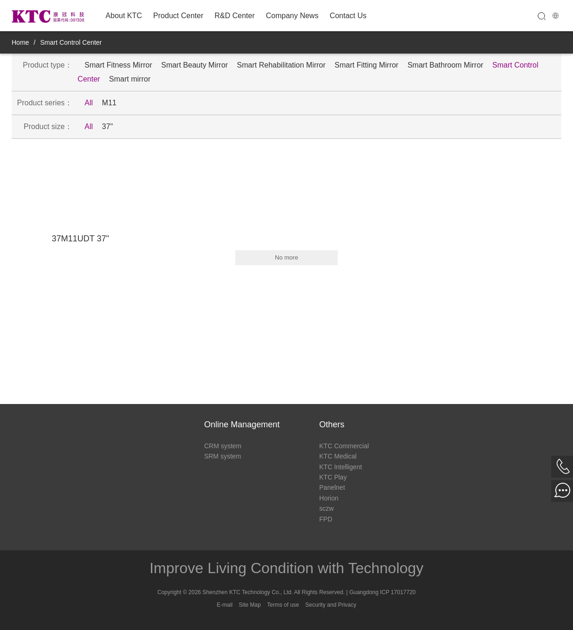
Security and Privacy (330, 605)
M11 (109, 103)
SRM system (222, 456)
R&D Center (234, 16)
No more (286, 257)
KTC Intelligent (340, 467)
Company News (292, 16)
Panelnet (332, 487)
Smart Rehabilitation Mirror (281, 65)
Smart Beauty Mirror (194, 65)
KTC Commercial (344, 446)
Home (20, 42)
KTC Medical (337, 456)
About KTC (124, 16)
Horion (328, 498)
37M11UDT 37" (80, 238)
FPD (325, 519)
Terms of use (283, 605)
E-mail (224, 605)
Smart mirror (129, 79)
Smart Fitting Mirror (366, 65)
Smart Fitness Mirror (118, 65)
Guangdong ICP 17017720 (382, 592)
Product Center (178, 16)
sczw (326, 508)
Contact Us (348, 16)
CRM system (222, 446)
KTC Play (333, 477)
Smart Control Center (71, 42)
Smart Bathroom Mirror (446, 65)
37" (107, 126)
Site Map (250, 605)
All (89, 103)
